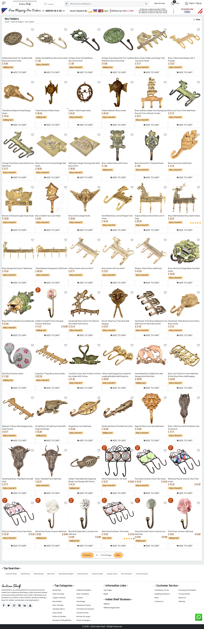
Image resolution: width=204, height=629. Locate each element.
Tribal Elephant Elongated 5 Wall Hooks (51, 268)
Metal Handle (38, 574)
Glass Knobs (57, 613)
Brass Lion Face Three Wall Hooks (182, 111)
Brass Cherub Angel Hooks (79, 216)
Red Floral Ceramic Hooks (12, 374)
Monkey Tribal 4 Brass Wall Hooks (148, 268)
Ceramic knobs (82, 613)
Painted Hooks (82, 574)
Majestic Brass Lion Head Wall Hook (149, 426)
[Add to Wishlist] (32, 30)
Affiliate (107, 604)
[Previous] (87, 555)
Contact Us (159, 601)
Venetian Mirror (59, 609)
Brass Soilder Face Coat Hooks (48, 216)
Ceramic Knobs (11, 574)
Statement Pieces (83, 605)
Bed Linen (51, 574)
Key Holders (57, 601)
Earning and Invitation (187, 590)
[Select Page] (98, 555)
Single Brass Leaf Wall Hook (80, 426)
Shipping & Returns (162, 594)
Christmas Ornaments (85, 609)
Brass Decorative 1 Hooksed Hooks (149, 163)
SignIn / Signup (195, 3)
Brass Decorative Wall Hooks (180, 163)
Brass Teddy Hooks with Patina (115, 163)
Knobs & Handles (59, 616)
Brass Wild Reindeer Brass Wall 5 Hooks (184, 216)
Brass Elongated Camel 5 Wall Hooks (17, 268)
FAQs (157, 598)
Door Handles (58, 605)
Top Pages (108, 590)
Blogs (106, 594)
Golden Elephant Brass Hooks (114, 111)
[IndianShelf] (25, 4)
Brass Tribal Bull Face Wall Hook (48, 479)
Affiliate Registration (112, 608)
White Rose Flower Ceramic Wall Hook (50, 531)
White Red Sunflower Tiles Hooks (115, 531)
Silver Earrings (58, 594)
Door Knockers (126, 574)
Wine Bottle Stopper (66, 574)
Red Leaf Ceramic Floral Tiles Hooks (17, 531)
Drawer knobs (112, 574)
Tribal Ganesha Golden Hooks (47, 111)
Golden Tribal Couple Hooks (80, 111)
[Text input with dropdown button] (108, 3)
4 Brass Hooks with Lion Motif (81, 268)
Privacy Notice (184, 594)
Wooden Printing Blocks (62, 620)
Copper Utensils (59, 598)
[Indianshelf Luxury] (49, 4)
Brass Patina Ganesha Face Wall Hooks (18, 321)
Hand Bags (80, 601)
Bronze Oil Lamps (83, 616)
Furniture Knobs (142, 574)
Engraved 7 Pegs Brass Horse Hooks (50, 374)
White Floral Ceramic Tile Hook (114, 479)
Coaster (79, 598)
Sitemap (181, 601)
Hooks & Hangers (83, 620)
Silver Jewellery (82, 594)
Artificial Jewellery (83, 590)
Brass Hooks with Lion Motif (113, 268)
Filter (196, 20)
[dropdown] (67, 3)
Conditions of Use (162, 590)
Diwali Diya (57, 590)
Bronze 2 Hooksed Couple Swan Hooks (18, 216)
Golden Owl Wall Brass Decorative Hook (51, 58)
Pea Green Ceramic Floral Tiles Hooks (150, 479)
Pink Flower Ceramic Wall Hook (180, 531)
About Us (182, 598)
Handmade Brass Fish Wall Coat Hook (117, 426)
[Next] (118, 555)
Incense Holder (97, 574)
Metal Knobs (25, 574)
